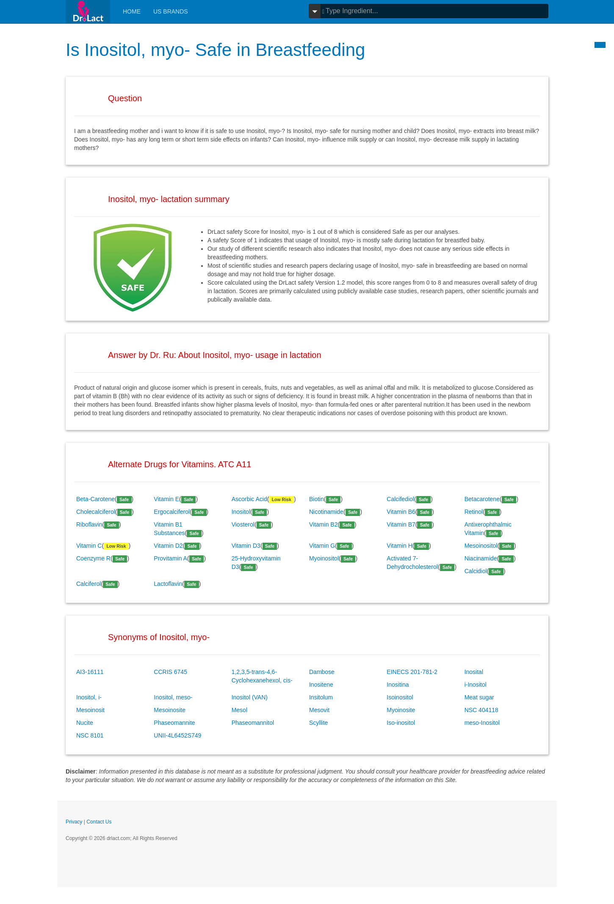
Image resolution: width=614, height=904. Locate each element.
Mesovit (319, 710)
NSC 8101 (90, 735)
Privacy (74, 822)
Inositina (398, 684)
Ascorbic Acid (249, 499)
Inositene (321, 684)
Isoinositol (400, 697)
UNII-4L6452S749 (177, 735)
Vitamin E (166, 499)
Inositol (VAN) (250, 697)
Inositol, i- (89, 697)
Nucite (84, 722)
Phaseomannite (174, 722)
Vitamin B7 (401, 524)
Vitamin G (322, 545)
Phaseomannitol (253, 722)
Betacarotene (482, 499)
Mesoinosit (90, 710)
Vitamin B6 (401, 511)
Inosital (474, 671)
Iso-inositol (401, 722)
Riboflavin (89, 524)
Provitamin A (170, 558)
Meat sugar (479, 697)
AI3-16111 (90, 671)
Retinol (474, 511)
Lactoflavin (168, 583)
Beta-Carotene (95, 499)
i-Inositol (476, 684)
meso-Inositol (482, 722)
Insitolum (321, 697)
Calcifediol (400, 499)
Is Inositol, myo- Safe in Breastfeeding (215, 50)
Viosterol (243, 524)
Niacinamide (481, 558)
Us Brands (170, 11)
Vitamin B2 (323, 524)
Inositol (241, 511)
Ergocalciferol (172, 511)
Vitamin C (89, 545)
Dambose (322, 671)
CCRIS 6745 (170, 671)
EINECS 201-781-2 (412, 671)
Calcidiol (476, 571)
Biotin (316, 499)
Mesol (239, 710)
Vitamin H (399, 545)
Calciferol (88, 583)
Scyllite (318, 722)
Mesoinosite (169, 710)
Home (132, 11)
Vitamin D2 (168, 545)
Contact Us (98, 822)
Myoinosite (401, 710)
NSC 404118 (481, 710)
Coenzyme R (93, 558)
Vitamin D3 (246, 545)
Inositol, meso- (173, 697)
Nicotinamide (326, 511)
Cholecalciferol (95, 511)
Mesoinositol (481, 545)
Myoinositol (324, 558)
